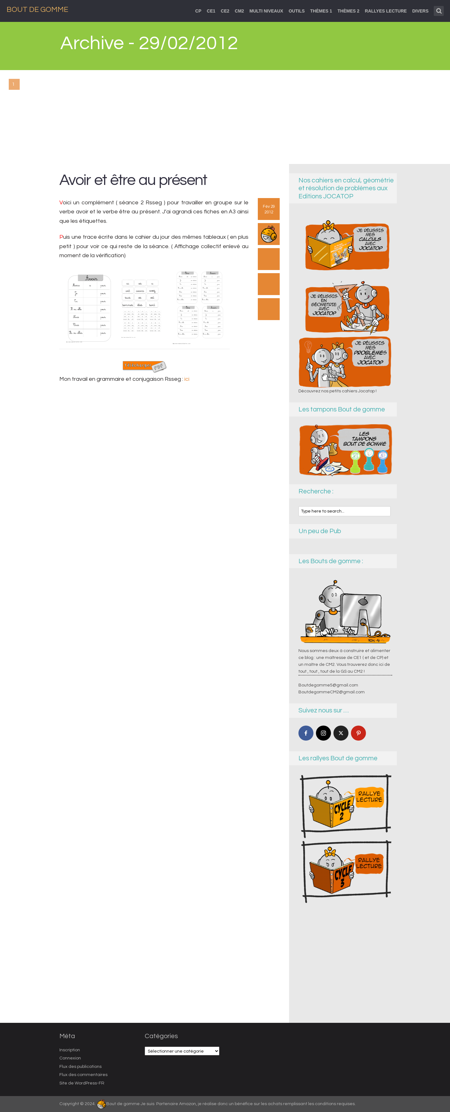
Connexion (70, 1058)
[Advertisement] (225, 117)
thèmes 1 (321, 10)
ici (186, 379)
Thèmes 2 (348, 10)
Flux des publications (80, 1066)
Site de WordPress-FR (81, 1083)
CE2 (225, 10)
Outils (297, 10)
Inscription (69, 1050)
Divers (420, 10)
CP (198, 10)
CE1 (211, 10)
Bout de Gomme (37, 9)
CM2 (239, 10)
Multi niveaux (266, 10)
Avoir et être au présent (133, 180)
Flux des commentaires (83, 1075)
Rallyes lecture (386, 10)
